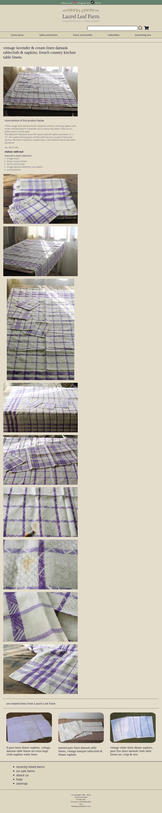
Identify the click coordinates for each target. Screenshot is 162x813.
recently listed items (30, 767)
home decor (17, 34)
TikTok (98, 3)
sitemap (22, 783)
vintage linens (13, 158)
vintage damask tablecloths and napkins (25, 166)
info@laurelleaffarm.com (81, 806)
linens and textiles (82, 34)
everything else (143, 34)
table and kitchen (48, 34)
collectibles (113, 34)
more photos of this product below (24, 120)
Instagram (81, 3)
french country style (16, 164)
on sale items (25, 771)
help (19, 779)
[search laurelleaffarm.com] (141, 28)
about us (22, 775)
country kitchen (14, 169)
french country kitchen (17, 161)
